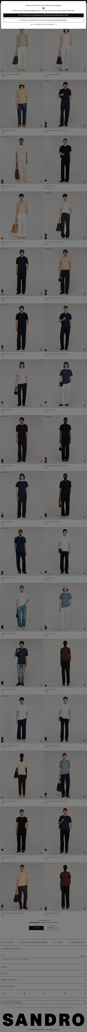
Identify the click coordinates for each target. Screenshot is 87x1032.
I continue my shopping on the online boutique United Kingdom (44, 20)
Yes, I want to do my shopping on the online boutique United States (43, 15)
